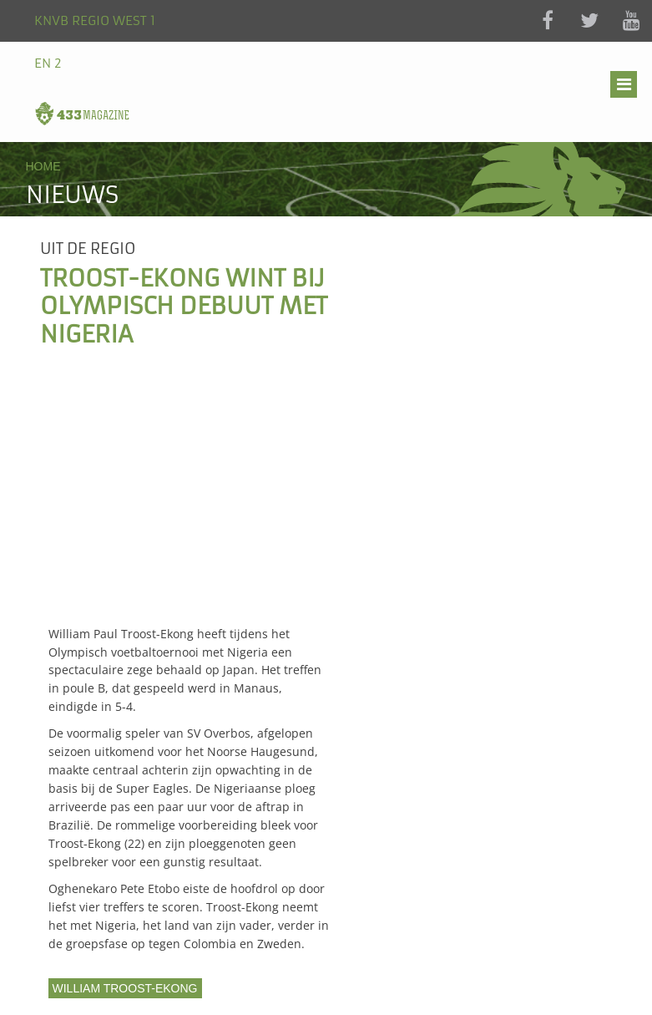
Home (43, 166)
